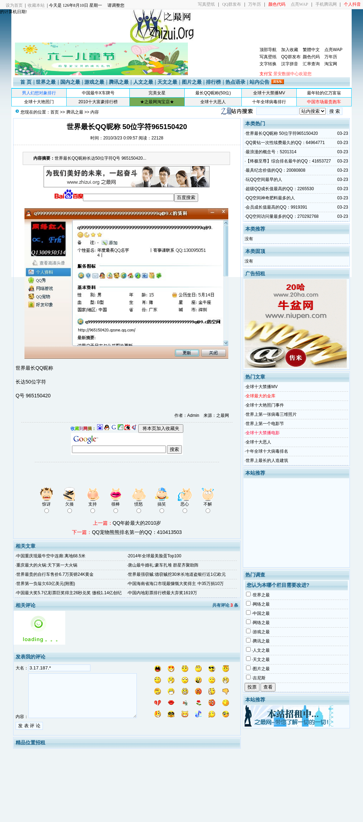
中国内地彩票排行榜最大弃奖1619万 (162, 592)
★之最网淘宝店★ (157, 101)
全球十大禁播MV (269, 92)
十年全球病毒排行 (269, 101)
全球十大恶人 (213, 101)
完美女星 (157, 92)
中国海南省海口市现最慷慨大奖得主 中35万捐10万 (176, 583)
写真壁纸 (206, 4)
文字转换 (268, 63)
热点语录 (235, 82)
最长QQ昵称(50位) (213, 92)
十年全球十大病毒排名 (267, 451)
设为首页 (14, 5)
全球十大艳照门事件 (265, 405)
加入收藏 (289, 49)
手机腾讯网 (326, 4)
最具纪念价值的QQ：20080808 (275, 170)
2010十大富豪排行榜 (98, 101)
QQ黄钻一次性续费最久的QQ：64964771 (285, 142)
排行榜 (213, 82)
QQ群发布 (231, 4)
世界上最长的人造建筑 (267, 460)
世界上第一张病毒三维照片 (271, 414)
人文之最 (143, 82)
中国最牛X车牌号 (98, 92)
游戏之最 (94, 82)
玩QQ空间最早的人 (264, 179)
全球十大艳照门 (39, 101)
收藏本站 (36, 5)
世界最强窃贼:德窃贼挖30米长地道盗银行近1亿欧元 (176, 574)
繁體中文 (311, 49)
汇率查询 (311, 63)
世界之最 (46, 82)
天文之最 (167, 82)
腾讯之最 (119, 82)
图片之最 (192, 82)
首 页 (26, 82)
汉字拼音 (289, 63)
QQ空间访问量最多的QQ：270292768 (282, 216)
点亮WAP (299, 4)
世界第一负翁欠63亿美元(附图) (45, 583)
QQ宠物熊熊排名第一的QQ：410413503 (137, 532)
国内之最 (70, 82)
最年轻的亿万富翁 (324, 92)
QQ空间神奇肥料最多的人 (270, 197)
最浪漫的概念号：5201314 (271, 151)
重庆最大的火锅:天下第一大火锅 (46, 565)
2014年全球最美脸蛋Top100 (154, 555)
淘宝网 (330, 63)
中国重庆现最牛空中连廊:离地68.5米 (50, 555)
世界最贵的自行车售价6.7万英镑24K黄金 (55, 574)
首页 (54, 112)
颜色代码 (311, 56)
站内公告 (259, 82)
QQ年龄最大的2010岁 (137, 523)
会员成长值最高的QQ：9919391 (276, 207)
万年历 (254, 4)
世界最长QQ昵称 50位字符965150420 (282, 133)
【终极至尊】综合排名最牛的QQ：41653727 (288, 161)
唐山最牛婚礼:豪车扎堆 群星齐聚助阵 (163, 565)
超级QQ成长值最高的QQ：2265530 (280, 188)
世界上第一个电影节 (265, 423)
